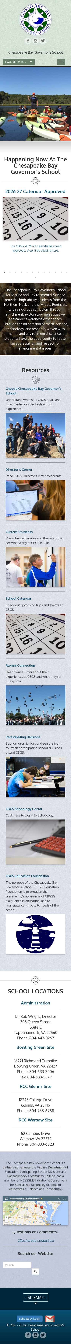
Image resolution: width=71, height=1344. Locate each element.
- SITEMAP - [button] (35, 1297)
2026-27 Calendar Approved (35, 191)
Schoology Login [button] (29, 1318)
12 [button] (67, 272)
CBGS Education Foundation (27, 876)
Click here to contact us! (35, 1240)
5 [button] (27, 272)
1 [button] (4, 272)
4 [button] (21, 272)
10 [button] (55, 272)
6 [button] (33, 272)
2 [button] (10, 272)
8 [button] (44, 272)
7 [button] (38, 272)
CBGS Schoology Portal (24, 809)
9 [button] (50, 272)
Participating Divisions (23, 737)
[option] (35, 220)
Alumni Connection (20, 665)
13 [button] (35, 277)
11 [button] (61, 272)
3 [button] (16, 272)
